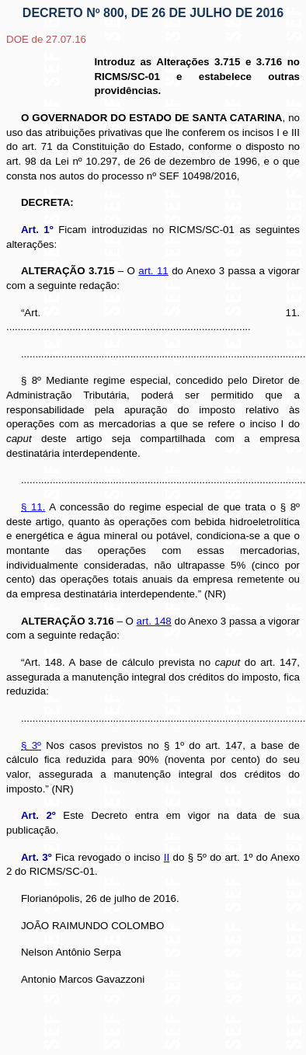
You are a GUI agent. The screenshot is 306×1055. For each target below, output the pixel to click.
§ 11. (33, 507)
